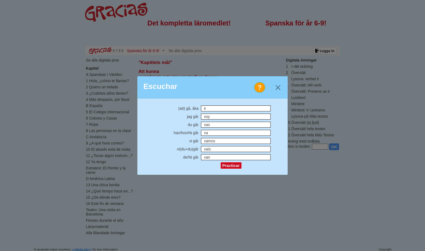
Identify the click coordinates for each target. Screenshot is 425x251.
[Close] (277, 87)
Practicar (231, 165)
